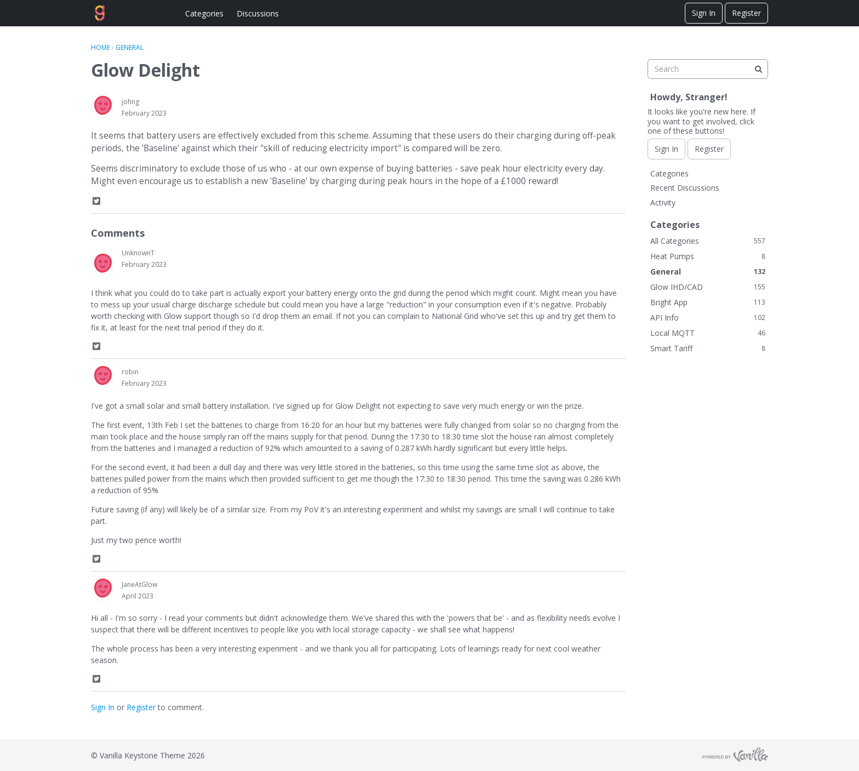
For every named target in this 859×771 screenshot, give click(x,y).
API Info (707, 317)
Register (746, 13)
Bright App (707, 302)
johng (130, 101)
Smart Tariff (707, 348)
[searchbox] (708, 69)
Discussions (258, 13)
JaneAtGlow (139, 584)
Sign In (703, 13)
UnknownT (138, 253)
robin (130, 371)
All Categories (707, 241)
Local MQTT (707, 333)
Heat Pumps (707, 256)
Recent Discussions (684, 187)
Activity (662, 202)
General (707, 271)
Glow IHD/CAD (707, 287)
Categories (204, 13)
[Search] (758, 69)
